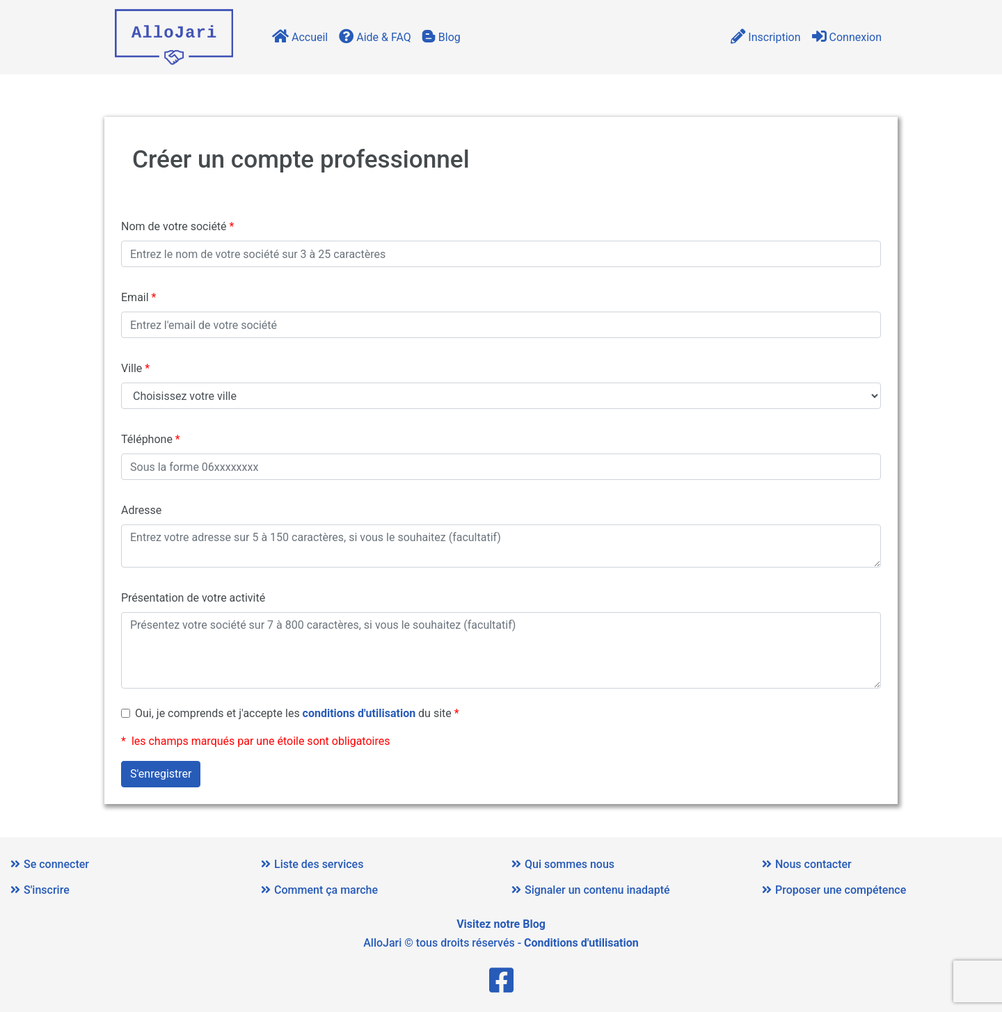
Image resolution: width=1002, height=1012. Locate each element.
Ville (131, 368)
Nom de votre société (174, 226)
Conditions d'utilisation (581, 942)
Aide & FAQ (375, 37)
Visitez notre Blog (501, 924)
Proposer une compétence (834, 890)
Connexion (847, 37)
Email (135, 297)
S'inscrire (40, 890)
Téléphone (147, 439)
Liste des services (312, 864)
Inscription (765, 37)
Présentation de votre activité (193, 597)
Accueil (300, 37)
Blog (441, 37)
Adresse (141, 510)
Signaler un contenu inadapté (590, 890)
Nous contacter (807, 864)
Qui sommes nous (562, 864)
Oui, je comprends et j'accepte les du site (293, 713)
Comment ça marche (319, 890)
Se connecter (49, 864)
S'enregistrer (160, 773)
